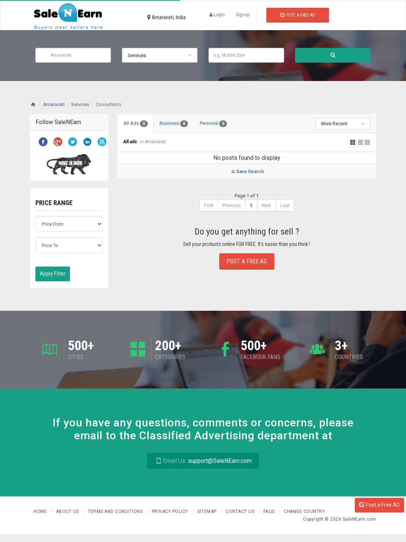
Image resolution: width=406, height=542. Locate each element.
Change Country (304, 511)
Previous (232, 205)
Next (266, 205)
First (208, 205)
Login (217, 14)
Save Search (247, 171)
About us (68, 511)
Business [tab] (174, 123)
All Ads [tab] (135, 123)
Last (285, 205)
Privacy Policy (171, 511)
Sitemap (207, 511)
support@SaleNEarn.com (202, 460)
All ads (130, 141)
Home (41, 511)
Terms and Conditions (116, 511)
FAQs (269, 511)
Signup (242, 14)
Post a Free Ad (297, 15)
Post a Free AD (379, 505)
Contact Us (240, 511)
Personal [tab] (213, 123)
